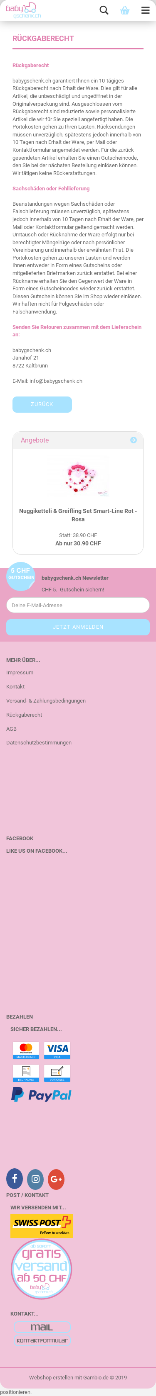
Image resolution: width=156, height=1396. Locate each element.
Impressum (19, 672)
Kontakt (15, 686)
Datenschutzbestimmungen (39, 742)
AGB (11, 729)
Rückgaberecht (24, 715)
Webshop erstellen (51, 1377)
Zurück (42, 404)
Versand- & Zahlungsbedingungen (46, 701)
